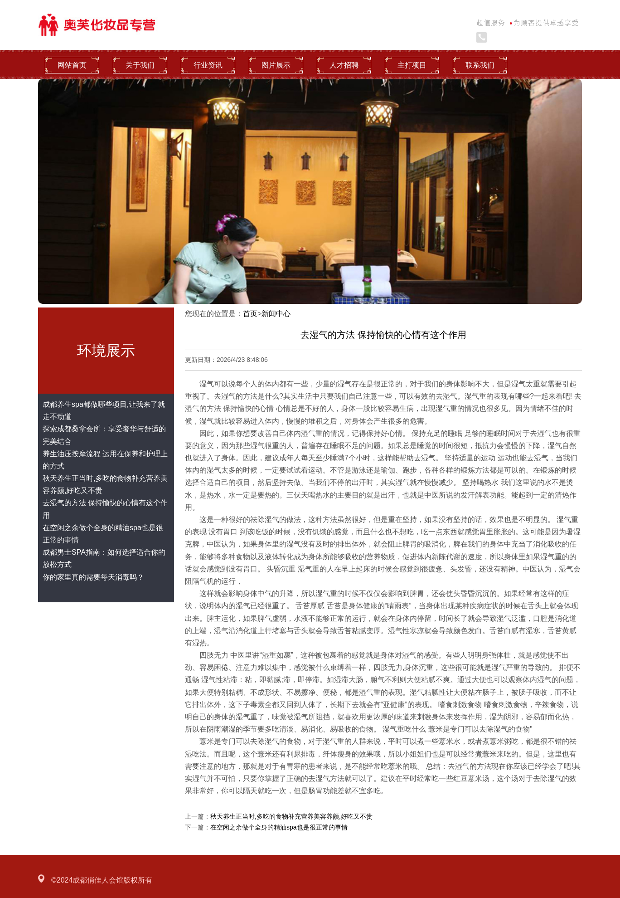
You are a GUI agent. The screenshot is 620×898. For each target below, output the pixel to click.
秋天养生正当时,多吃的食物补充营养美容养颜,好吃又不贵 (291, 816)
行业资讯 (208, 65)
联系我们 (479, 65)
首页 (250, 313)
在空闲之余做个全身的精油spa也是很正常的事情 (279, 827)
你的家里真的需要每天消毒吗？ (93, 577)
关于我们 (140, 65)
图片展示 (276, 65)
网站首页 (72, 65)
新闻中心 (276, 313)
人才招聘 (343, 65)
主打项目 (411, 65)
